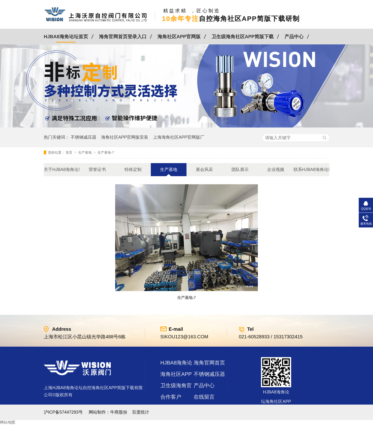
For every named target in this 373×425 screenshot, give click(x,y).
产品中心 (294, 36)
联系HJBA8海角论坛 (311, 169)
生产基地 (85, 152)
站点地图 (170, 408)
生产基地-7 (106, 152)
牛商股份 (118, 412)
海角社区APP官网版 (179, 36)
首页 (69, 152)
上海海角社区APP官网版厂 (178, 137)
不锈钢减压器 (83, 137)
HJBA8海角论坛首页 (66, 36)
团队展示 (240, 169)
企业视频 (275, 169)
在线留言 (204, 397)
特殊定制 (133, 169)
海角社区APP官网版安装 (124, 137)
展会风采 (204, 169)
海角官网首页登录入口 (123, 36)
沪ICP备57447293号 (63, 412)
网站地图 (7, 422)
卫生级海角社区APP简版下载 (242, 36)
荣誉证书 (97, 169)
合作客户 (170, 397)
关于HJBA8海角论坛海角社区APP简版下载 (61, 169)
